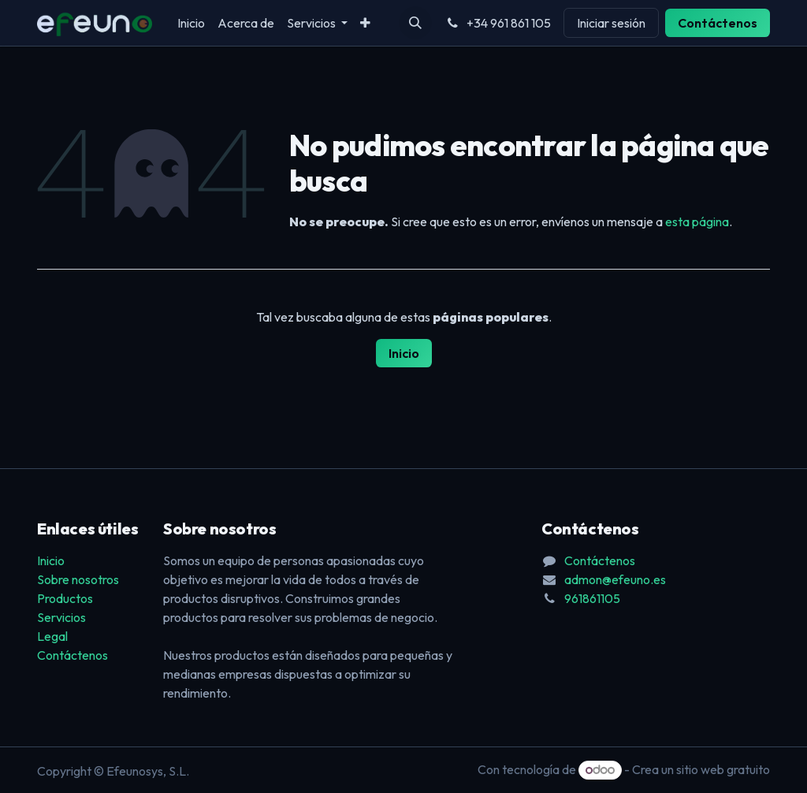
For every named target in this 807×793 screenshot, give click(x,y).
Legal (52, 636)
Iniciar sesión (611, 23)
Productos (65, 598)
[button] (415, 22)
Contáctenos (717, 23)
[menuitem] (191, 23)
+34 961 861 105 (497, 23)
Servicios (61, 617)
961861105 (592, 598)
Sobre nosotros (78, 579)
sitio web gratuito (723, 769)
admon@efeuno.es (615, 579)
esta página (697, 221)
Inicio (404, 353)
